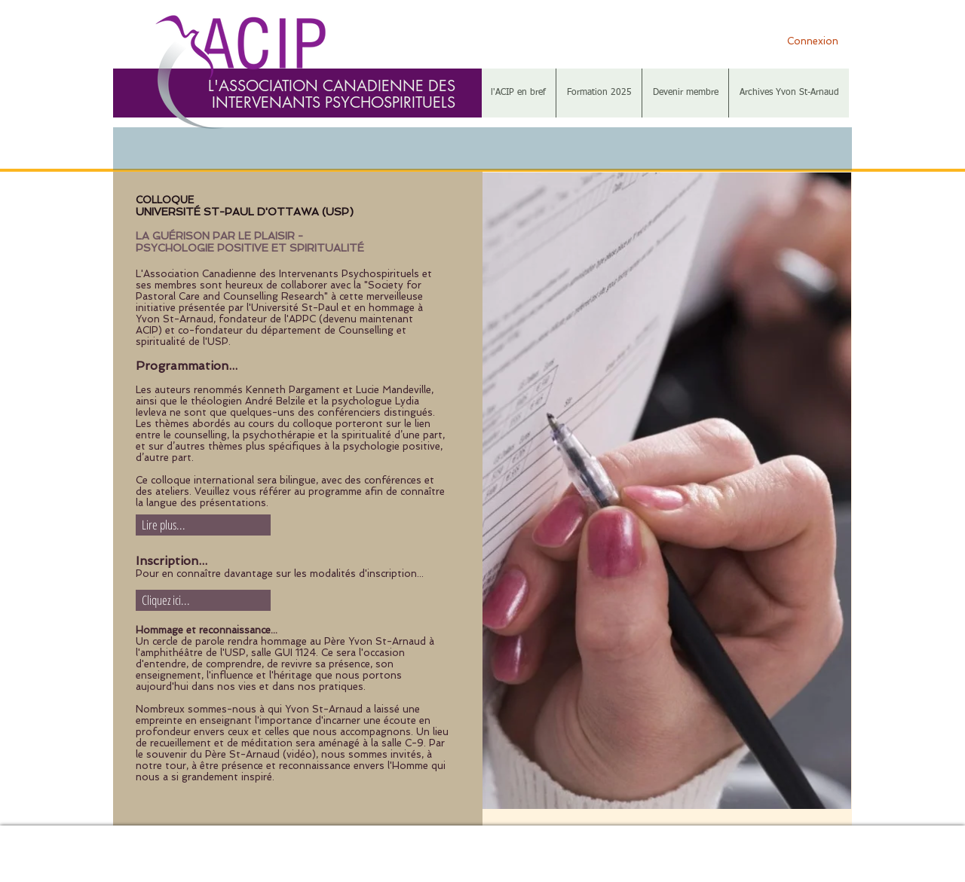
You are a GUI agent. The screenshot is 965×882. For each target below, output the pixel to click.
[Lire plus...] (203, 525)
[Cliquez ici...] (203, 600)
